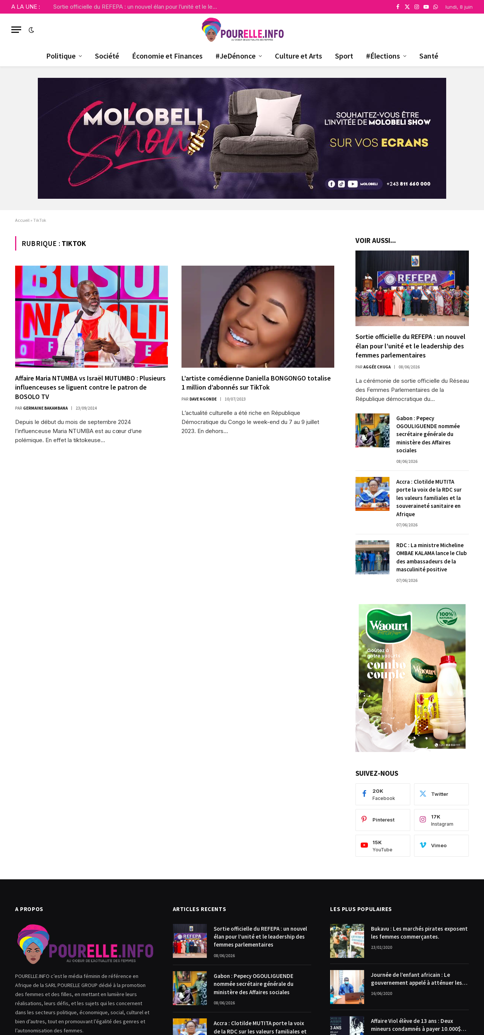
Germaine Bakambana (45, 408)
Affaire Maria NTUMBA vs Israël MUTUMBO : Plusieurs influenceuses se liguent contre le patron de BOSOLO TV (90, 387)
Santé (428, 55)
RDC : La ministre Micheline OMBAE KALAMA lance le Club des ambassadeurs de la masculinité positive (431, 557)
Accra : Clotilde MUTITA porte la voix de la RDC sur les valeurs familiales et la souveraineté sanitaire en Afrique (429, 498)
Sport (344, 55)
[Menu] (16, 29)
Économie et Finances (167, 55)
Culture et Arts (298, 55)
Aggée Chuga (377, 367)
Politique (61, 55)
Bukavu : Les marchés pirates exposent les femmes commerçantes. (419, 932)
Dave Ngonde (203, 399)
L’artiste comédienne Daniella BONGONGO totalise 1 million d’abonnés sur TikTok (256, 382)
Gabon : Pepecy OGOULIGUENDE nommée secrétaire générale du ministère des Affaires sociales (428, 434)
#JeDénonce (236, 55)
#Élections (383, 55)
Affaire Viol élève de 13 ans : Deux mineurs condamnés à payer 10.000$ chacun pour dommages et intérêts (416, 1025)
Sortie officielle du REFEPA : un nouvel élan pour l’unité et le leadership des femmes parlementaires (138, 6)
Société (107, 55)
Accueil (22, 220)
